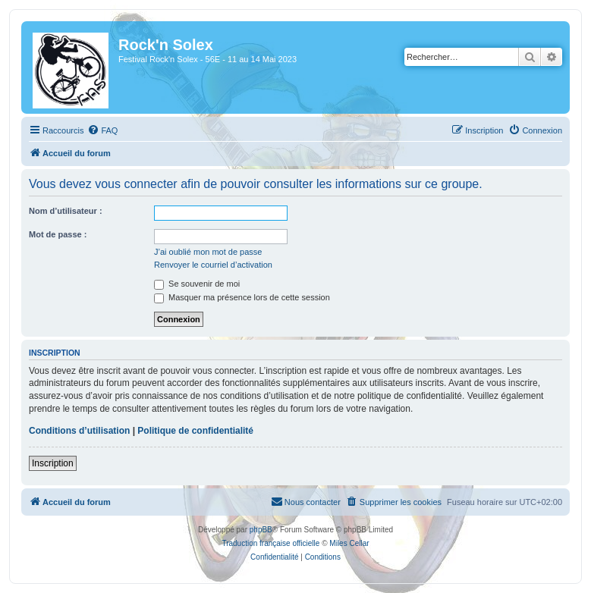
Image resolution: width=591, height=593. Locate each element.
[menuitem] (102, 130)
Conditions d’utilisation (79, 430)
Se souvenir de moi (197, 283)
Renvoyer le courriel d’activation (213, 264)
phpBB (261, 530)
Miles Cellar (349, 543)
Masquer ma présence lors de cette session (242, 297)
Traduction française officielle (270, 543)
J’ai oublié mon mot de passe (208, 251)
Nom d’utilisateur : (65, 210)
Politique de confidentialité (195, 430)
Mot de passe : (57, 234)
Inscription (53, 463)
